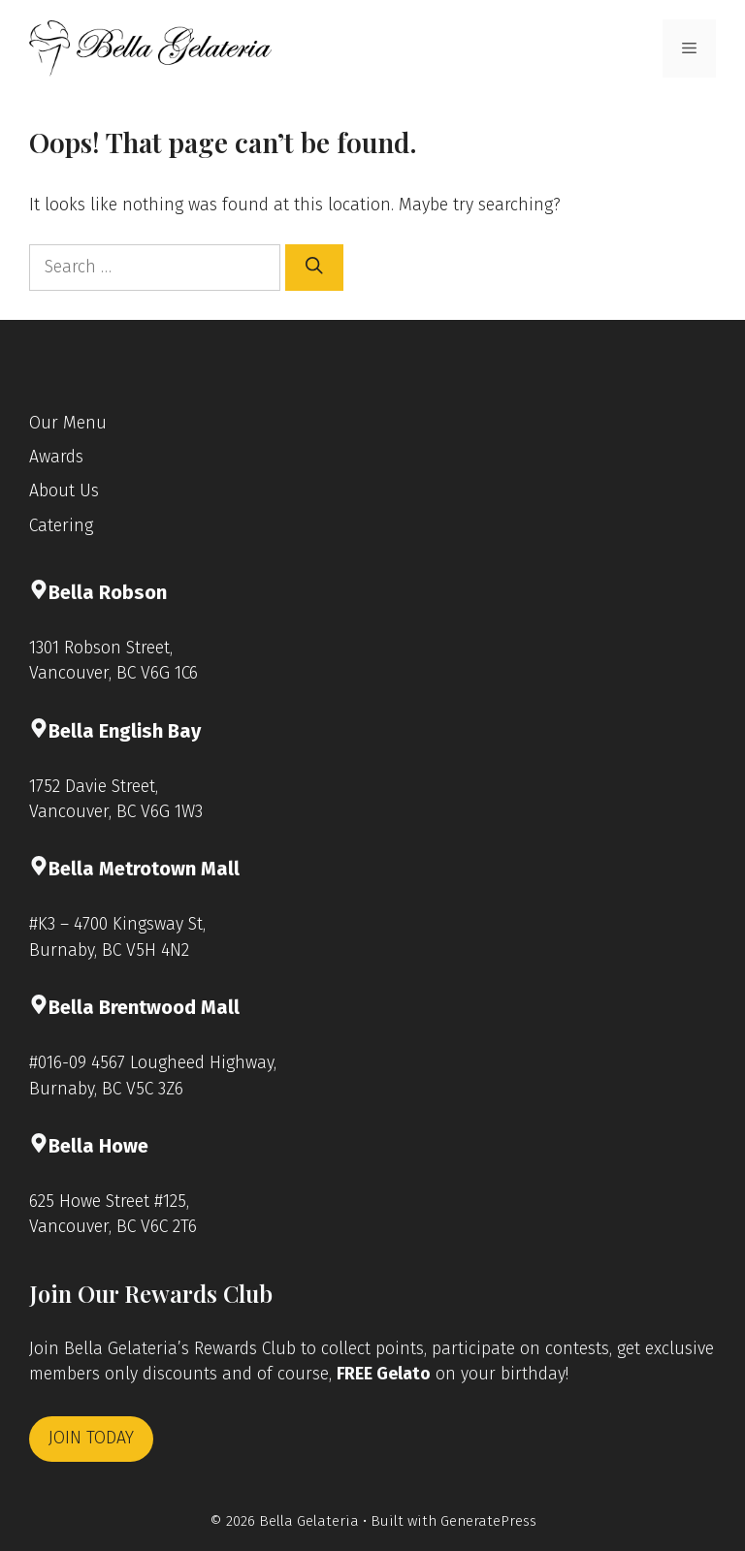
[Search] (314, 267)
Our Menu (68, 423)
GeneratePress (488, 1521)
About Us (64, 491)
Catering (61, 526)
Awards (56, 457)
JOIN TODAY (91, 1438)
